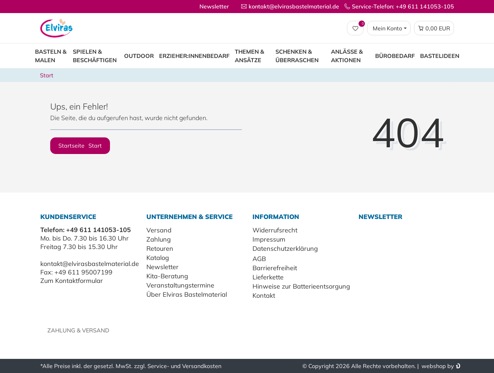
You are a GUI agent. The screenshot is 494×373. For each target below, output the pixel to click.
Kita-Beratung (167, 276)
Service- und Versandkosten (184, 365)
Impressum (268, 239)
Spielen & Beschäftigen (95, 56)
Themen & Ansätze (249, 56)
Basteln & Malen (50, 56)
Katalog (157, 258)
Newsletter (214, 6)
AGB (259, 259)
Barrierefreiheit (274, 268)
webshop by (437, 365)
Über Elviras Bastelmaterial (186, 294)
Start (46, 75)
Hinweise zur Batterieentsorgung (301, 286)
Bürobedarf (395, 55)
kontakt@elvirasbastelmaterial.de (89, 264)
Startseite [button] (80, 145)
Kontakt (263, 295)
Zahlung (158, 239)
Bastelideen (439, 55)
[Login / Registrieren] (388, 28)
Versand (159, 230)
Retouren (159, 248)
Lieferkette (268, 277)
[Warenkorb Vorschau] (434, 28)
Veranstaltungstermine (180, 285)
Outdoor (139, 55)
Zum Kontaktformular (71, 281)
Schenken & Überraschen (297, 56)
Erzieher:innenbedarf (194, 55)
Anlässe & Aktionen (347, 56)
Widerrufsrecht (274, 230)
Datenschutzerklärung (285, 248)
